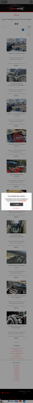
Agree (16, 204)
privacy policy (23, 201)
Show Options (16, 208)
